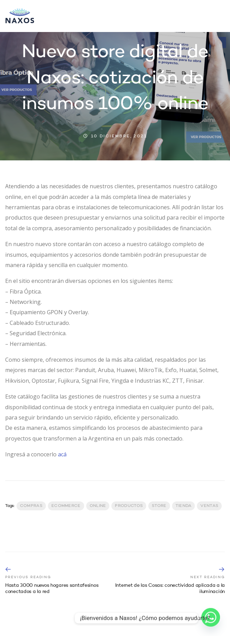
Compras (31, 506)
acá (62, 454)
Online (98, 506)
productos (129, 506)
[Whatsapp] (210, 618)
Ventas (209, 506)
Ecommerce (66, 506)
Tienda (184, 506)
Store (159, 506)
